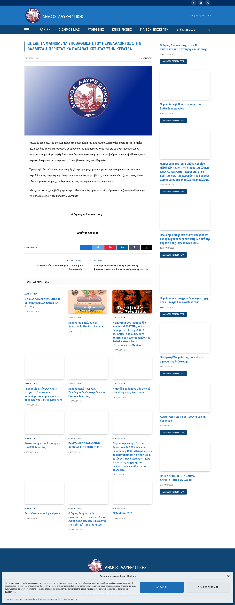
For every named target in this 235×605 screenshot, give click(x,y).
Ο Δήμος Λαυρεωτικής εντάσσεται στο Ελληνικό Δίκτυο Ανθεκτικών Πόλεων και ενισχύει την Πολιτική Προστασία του (87, 519)
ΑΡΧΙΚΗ (45, 30)
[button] (228, 576)
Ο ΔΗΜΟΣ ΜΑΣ (69, 30)
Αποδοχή (161, 587)
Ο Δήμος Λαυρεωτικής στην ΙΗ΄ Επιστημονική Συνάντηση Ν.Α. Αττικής (42, 302)
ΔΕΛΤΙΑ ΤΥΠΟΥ (146, 58)
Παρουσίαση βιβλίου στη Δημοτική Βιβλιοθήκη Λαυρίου (86, 324)
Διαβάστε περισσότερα (173, 61)
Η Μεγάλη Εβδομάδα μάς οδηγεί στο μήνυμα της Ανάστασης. (131, 390)
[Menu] (26, 29)
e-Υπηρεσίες (186, 30)
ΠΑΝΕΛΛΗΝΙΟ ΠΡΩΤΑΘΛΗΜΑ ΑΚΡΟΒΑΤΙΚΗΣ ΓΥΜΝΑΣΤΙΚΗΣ (85, 445)
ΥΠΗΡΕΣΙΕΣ (96, 30)
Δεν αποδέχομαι (208, 587)
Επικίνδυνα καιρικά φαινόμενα (42, 513)
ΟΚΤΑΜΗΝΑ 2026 (122, 513)
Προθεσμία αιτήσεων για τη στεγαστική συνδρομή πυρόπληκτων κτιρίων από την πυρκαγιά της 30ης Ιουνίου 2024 (43, 394)
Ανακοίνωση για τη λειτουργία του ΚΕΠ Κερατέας (42, 445)
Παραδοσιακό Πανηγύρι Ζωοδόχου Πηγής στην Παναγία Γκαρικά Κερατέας (86, 392)
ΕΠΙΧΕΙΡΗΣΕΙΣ (122, 30)
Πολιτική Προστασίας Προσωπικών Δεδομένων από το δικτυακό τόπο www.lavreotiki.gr (42, 599)
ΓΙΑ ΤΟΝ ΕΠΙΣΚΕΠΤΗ (154, 30)
